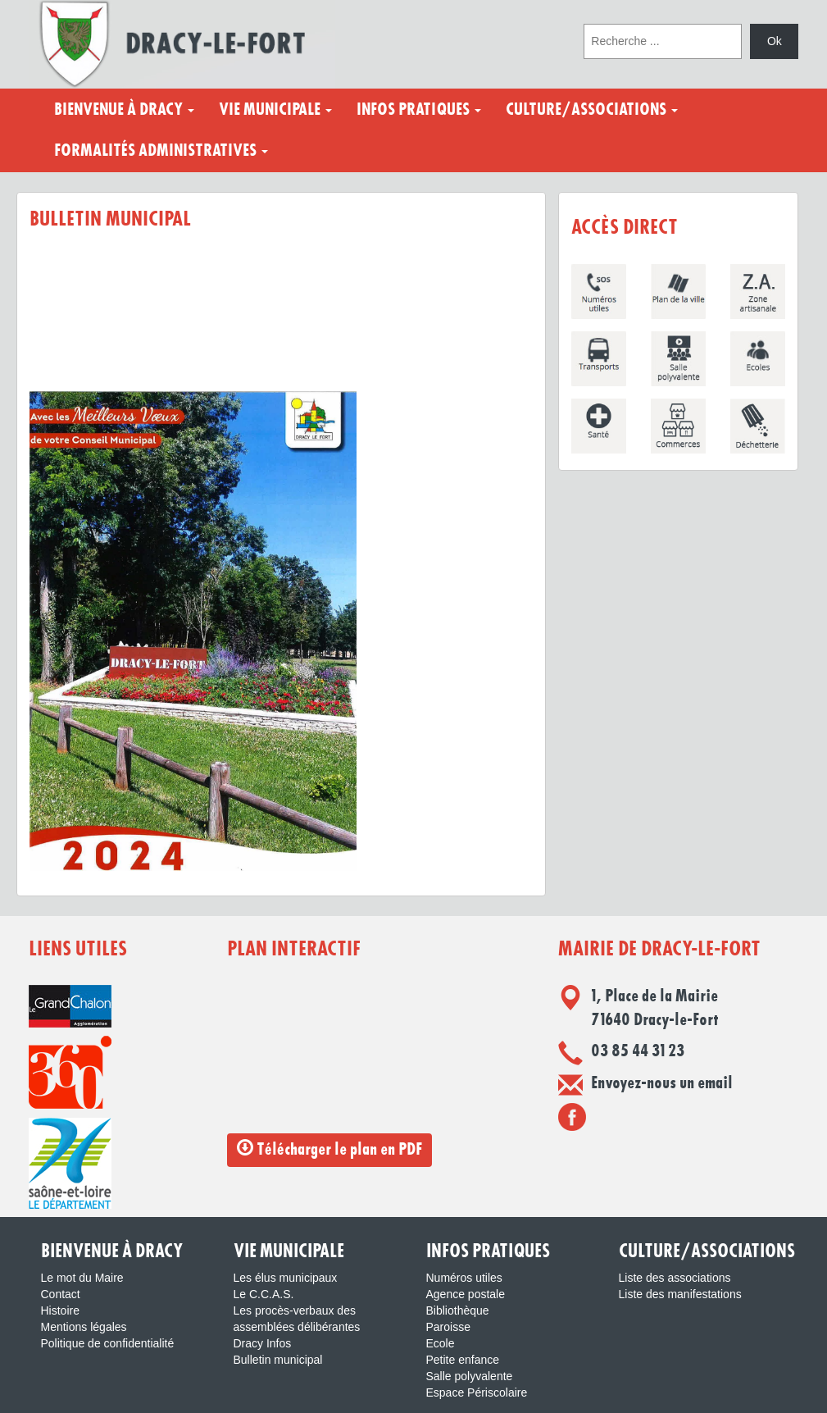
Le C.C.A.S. (264, 1294)
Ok (774, 41)
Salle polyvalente (469, 1376)
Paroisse (448, 1326)
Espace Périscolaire (477, 1392)
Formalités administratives (161, 151)
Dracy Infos (263, 1343)
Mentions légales (84, 1326)
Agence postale (466, 1294)
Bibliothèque (457, 1310)
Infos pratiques (419, 110)
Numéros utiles (464, 1277)
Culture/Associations (592, 110)
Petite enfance (463, 1359)
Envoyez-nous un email (662, 1083)
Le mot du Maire (82, 1277)
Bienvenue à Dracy (124, 110)
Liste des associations (675, 1277)
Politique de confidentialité (108, 1343)
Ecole (440, 1343)
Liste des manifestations (680, 1294)
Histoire (60, 1310)
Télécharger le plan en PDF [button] (329, 1148)
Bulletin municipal (278, 1359)
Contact (60, 1294)
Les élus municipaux (286, 1277)
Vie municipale (275, 110)
